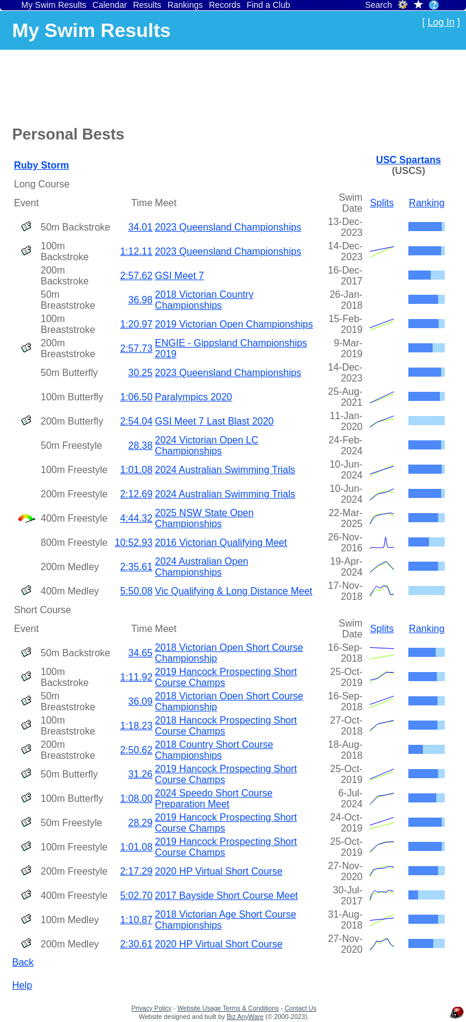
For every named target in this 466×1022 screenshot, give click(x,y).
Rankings (185, 5)
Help (22, 985)
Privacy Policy (151, 1008)
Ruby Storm (41, 165)
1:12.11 (136, 251)
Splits (382, 203)
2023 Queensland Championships (228, 227)
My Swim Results (53, 5)
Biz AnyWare (245, 1016)
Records (224, 5)
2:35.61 (136, 567)
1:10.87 (136, 920)
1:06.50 (136, 397)
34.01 (140, 227)
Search (378, 5)
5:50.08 (136, 591)
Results (147, 5)
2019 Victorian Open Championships (233, 324)
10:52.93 (133, 542)
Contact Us (301, 1008)
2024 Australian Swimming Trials (225, 470)
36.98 (140, 300)
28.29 (140, 823)
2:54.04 (136, 421)
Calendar (109, 5)
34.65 (140, 653)
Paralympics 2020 (193, 397)
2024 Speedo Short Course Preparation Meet (213, 798)
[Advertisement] (233, 85)
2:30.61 (136, 944)
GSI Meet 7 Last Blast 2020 (214, 421)
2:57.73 (136, 348)
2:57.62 (136, 276)
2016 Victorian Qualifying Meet (221, 542)
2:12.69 (136, 494)
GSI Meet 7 (179, 276)
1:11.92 (136, 677)
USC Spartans (408, 160)
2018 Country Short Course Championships (214, 750)
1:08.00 (136, 798)
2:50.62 (136, 750)
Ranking (427, 203)
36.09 (140, 701)
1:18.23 (136, 726)
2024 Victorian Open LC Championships (206, 445)
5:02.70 (136, 895)
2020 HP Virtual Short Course (218, 871)
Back (23, 962)
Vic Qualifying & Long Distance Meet (233, 591)
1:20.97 (136, 324)
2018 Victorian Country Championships (204, 300)
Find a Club (268, 5)
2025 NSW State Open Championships (204, 518)
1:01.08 (136, 470)
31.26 (140, 774)
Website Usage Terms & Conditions (228, 1008)
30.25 (140, 373)
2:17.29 (136, 871)
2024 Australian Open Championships (201, 566)
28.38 (140, 445)
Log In (441, 22)
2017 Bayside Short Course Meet (226, 895)
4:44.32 (136, 518)
